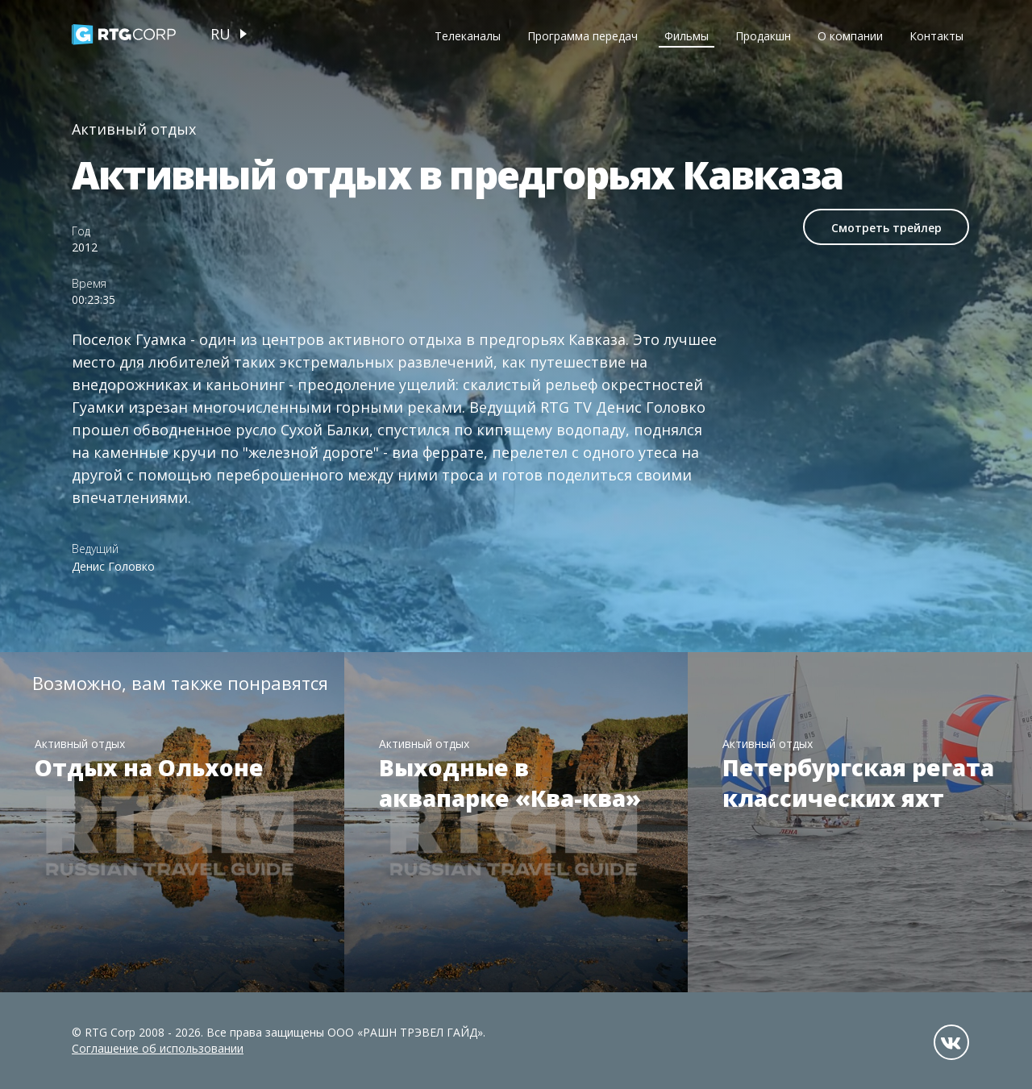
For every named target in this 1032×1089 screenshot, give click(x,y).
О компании (850, 36)
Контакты (936, 36)
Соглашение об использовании (157, 1048)
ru (220, 34)
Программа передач (582, 36)
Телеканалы (468, 36)
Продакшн (763, 36)
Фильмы (686, 36)
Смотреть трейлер (886, 227)
